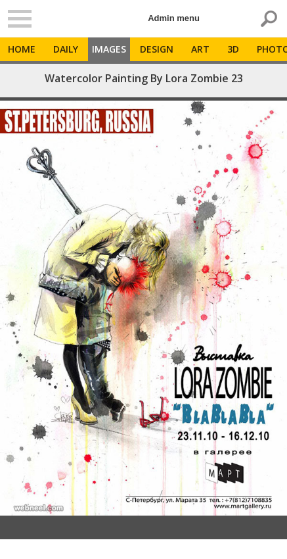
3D (233, 49)
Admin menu (174, 18)
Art (200, 49)
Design (156, 49)
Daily (65, 49)
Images (109, 49)
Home (21, 49)
